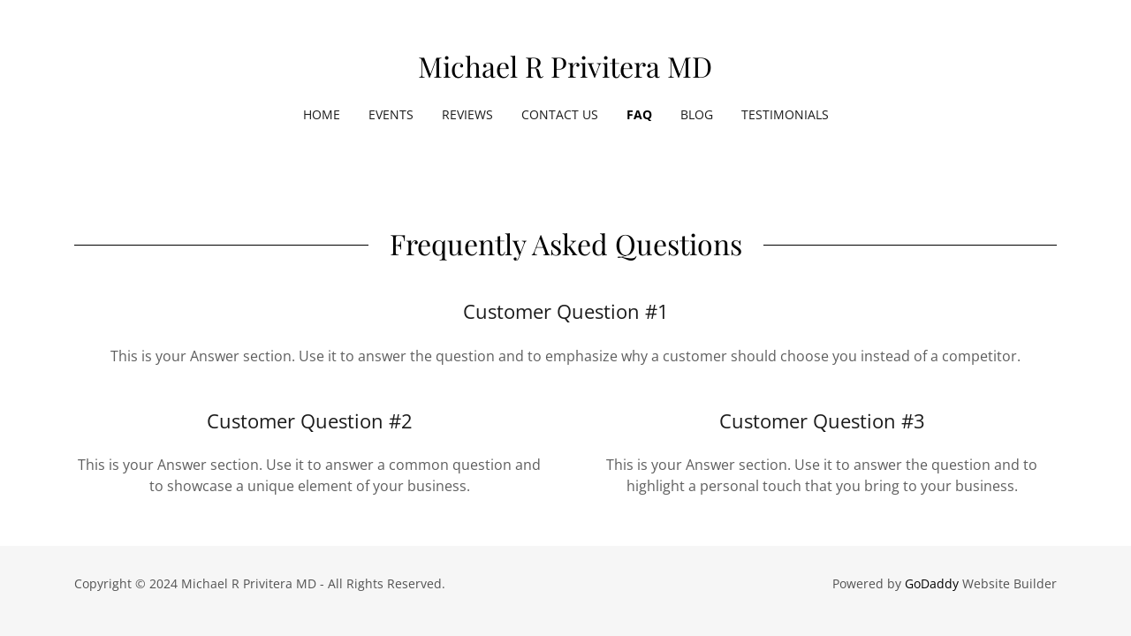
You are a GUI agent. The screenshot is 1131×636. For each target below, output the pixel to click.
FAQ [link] (639, 114)
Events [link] (391, 114)
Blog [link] (696, 114)
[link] (565, 72)
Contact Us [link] (559, 114)
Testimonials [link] (785, 114)
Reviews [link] (467, 114)
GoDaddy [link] (932, 583)
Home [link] (321, 114)
